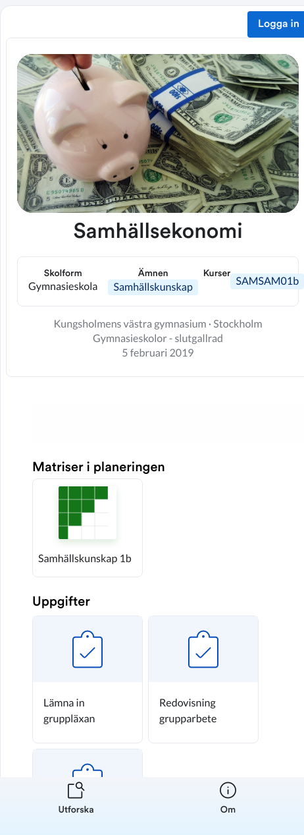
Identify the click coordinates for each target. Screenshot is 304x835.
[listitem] (76, 806)
